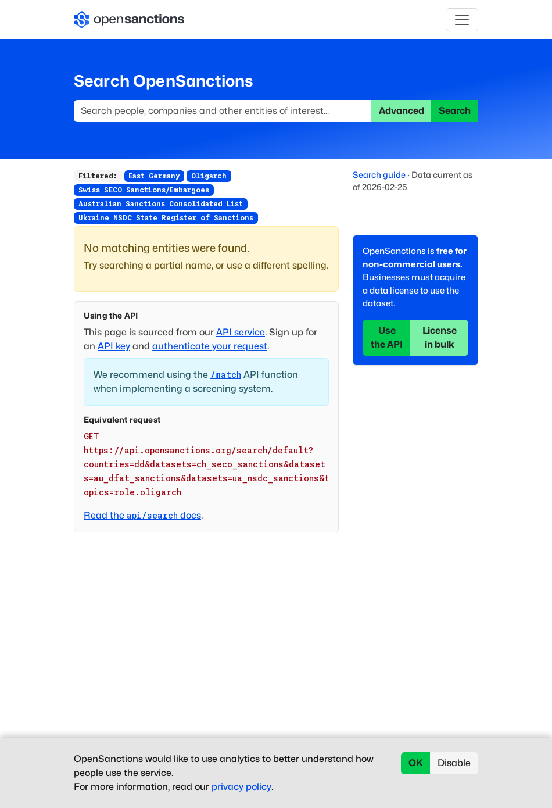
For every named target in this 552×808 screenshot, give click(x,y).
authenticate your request (209, 346)
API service (240, 332)
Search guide (379, 175)
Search (455, 110)
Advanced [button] (401, 110)
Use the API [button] (387, 337)
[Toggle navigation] (462, 19)
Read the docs (142, 515)
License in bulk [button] (439, 337)
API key (114, 346)
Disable (454, 762)
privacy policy (241, 786)
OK (415, 762)
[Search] (223, 111)
